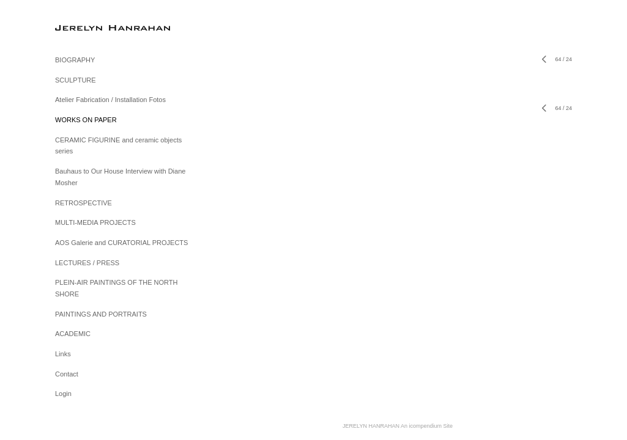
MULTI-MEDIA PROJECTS (95, 222)
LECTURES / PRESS (87, 262)
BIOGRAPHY (75, 60)
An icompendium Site (427, 426)
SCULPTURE (75, 80)
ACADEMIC (73, 333)
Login (63, 393)
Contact (66, 374)
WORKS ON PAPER (86, 119)
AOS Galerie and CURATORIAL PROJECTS (121, 242)
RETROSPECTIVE (83, 203)
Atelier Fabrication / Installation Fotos (110, 99)
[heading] (85, 27)
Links (63, 354)
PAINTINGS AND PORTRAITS (101, 314)
